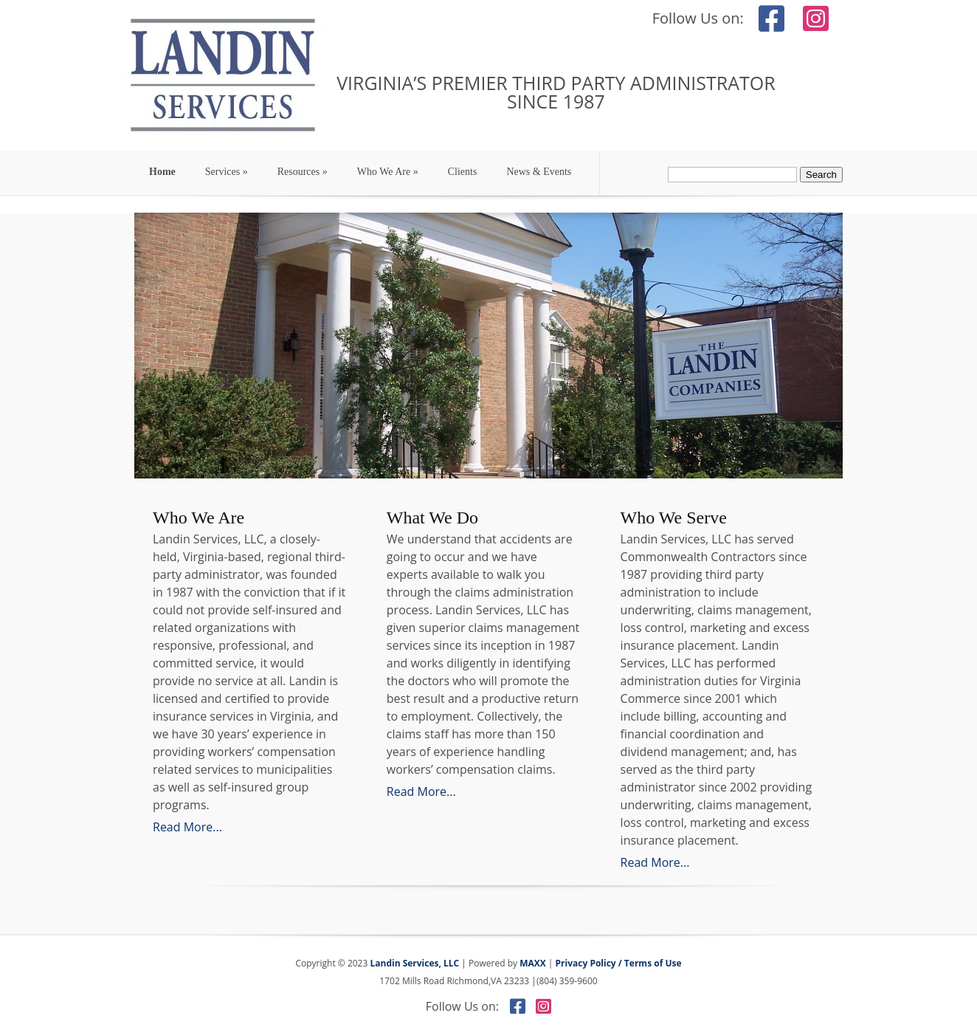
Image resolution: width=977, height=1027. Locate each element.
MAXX (532, 963)
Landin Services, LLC (413, 963)
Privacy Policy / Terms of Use (619, 963)
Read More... (187, 827)
